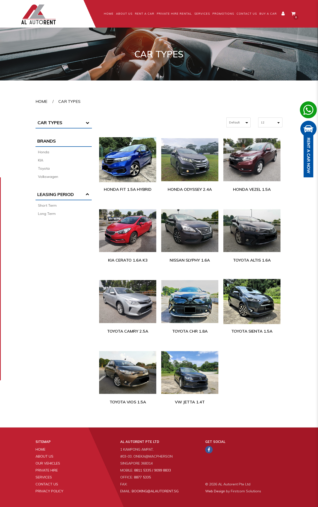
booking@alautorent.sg (155, 491)
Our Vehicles (48, 463)
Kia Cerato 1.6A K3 (128, 260)
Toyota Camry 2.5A (127, 331)
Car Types (69, 101)
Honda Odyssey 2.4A (190, 189)
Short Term (47, 205)
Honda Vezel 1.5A (252, 189)
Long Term (47, 213)
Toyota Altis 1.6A (252, 260)
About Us (44, 456)
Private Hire (47, 470)
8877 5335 (142, 477)
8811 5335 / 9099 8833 (152, 470)
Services (44, 477)
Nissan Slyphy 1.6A (190, 260)
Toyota (44, 168)
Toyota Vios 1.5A (128, 401)
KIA (40, 160)
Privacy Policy (49, 491)
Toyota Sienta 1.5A (252, 331)
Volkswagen (48, 176)
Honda (43, 152)
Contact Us (47, 484)
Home (41, 101)
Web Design (215, 491)
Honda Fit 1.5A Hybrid (128, 189)
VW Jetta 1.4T (190, 401)
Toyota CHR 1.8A (190, 331)
